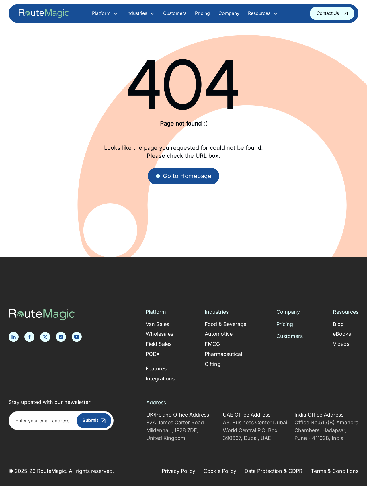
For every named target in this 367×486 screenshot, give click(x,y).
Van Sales (157, 324)
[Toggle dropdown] (115, 13)
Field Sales (158, 344)
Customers (174, 13)
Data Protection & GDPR (273, 471)
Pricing (202, 13)
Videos (341, 344)
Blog (338, 324)
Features (156, 369)
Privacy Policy (178, 471)
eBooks (342, 334)
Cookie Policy (220, 471)
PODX (153, 354)
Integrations (160, 379)
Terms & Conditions (334, 471)
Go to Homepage (183, 175)
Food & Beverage (225, 324)
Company (228, 13)
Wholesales (159, 334)
